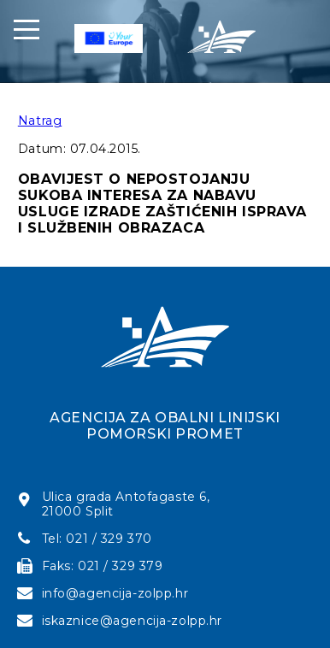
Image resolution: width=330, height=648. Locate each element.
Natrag (40, 120)
